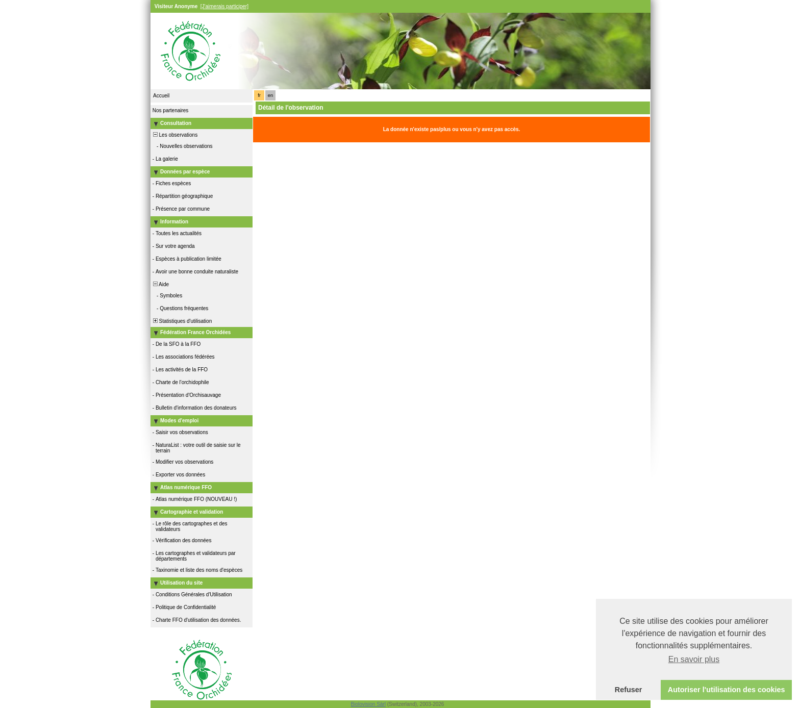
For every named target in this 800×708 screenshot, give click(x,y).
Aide (160, 284)
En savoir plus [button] (694, 659)
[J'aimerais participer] (224, 6)
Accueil (161, 95)
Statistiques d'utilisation (182, 321)
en (270, 95)
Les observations (174, 135)
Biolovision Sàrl (368, 704)
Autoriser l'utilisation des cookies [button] (726, 690)
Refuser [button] (628, 690)
